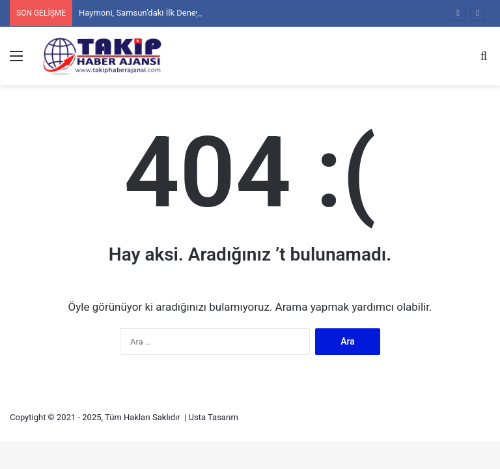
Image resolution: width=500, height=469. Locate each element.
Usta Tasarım (213, 417)
